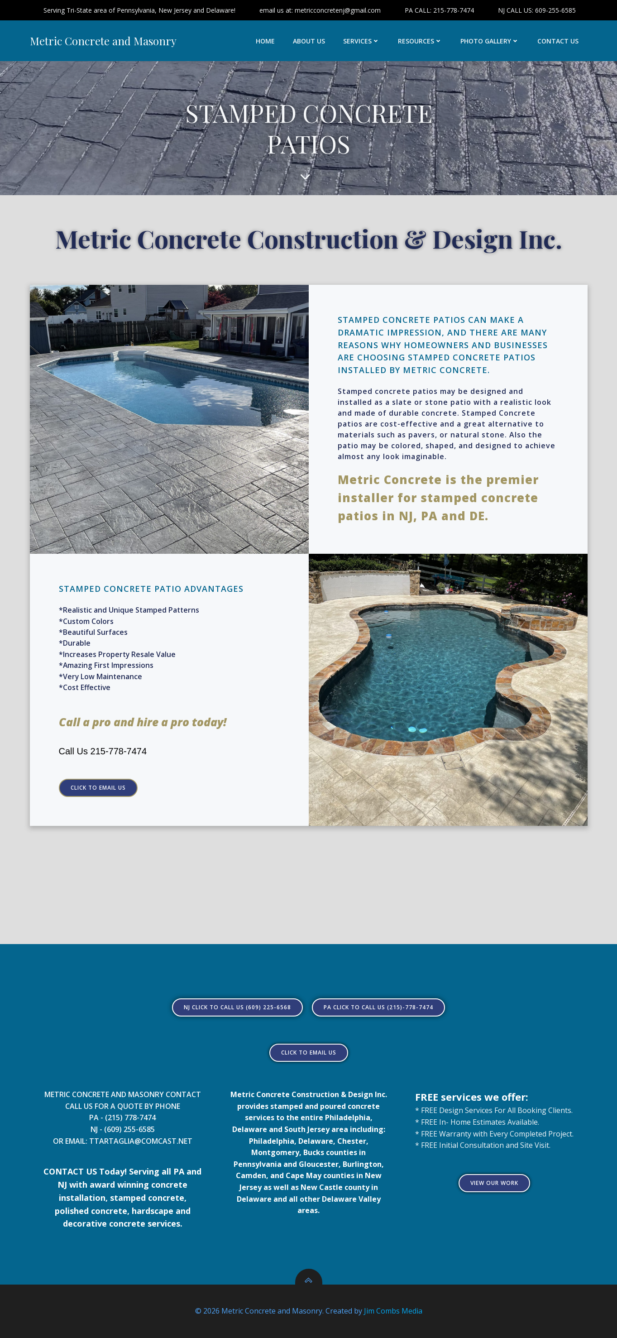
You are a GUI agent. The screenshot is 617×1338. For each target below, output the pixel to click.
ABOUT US (309, 41)
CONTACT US (558, 41)
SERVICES (361, 41)
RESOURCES (420, 41)
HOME (265, 41)
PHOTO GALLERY (489, 41)
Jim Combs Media (393, 1311)
